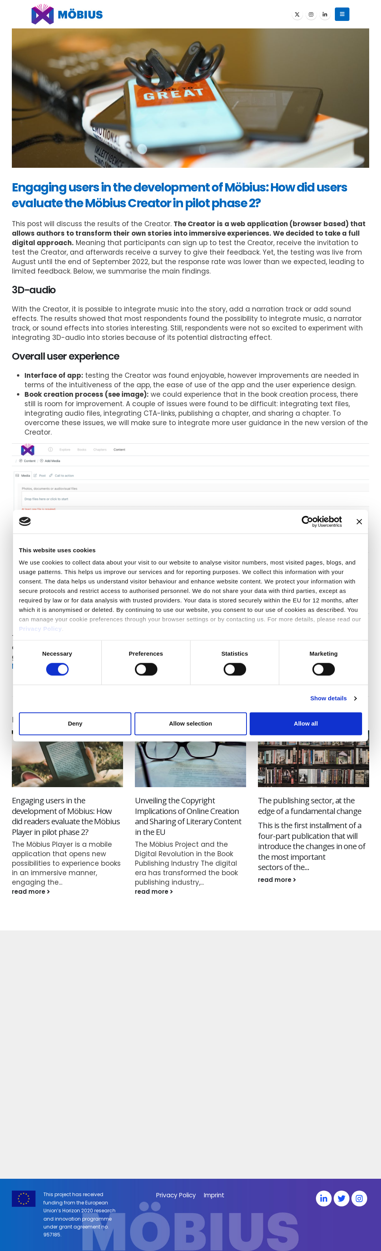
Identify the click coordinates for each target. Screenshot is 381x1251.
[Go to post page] (67, 759)
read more (31, 891)
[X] (297, 14)
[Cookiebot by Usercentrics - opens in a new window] (307, 521)
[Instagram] (311, 14)
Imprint (214, 1195)
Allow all (306, 723)
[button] (342, 14)
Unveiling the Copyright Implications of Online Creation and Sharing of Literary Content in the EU (188, 816)
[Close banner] (359, 521)
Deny (75, 723)
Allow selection (190, 723)
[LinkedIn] (325, 14)
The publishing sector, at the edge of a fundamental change (309, 805)
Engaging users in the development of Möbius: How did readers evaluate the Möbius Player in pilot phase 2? (66, 816)
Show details (328, 698)
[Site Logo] (67, 14)
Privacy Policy (40, 628)
